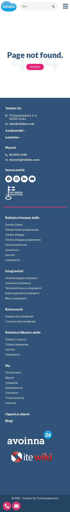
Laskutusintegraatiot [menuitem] (18, 283)
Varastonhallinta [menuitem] (16, 244)
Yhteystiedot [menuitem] (13, 372)
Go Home (35, 67)
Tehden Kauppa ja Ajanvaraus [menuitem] (23, 239)
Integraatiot (14, 271)
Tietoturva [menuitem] (11, 392)
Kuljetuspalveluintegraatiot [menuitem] (22, 293)
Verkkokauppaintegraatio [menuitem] (21, 278)
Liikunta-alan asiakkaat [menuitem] (20, 321)
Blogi (9, 421)
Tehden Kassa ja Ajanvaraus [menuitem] (22, 229)
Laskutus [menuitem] (10, 403)
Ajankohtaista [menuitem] (14, 387)
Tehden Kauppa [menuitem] (14, 234)
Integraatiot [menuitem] (12, 260)
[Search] (53, 6)
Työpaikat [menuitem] (11, 382)
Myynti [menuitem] (9, 377)
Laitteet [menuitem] (10, 255)
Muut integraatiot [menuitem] (16, 298)
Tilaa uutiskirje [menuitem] (14, 397)
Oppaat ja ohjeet (17, 414)
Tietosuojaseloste (47, 498)
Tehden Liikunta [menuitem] (15, 339)
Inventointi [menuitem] (12, 250)
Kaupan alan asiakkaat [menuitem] (19, 316)
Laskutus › (12, 137)
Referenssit (14, 309)
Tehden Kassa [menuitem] (13, 224)
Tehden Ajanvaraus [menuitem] (16, 344)
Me (7, 366)
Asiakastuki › (15, 130)
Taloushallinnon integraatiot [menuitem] (23, 288)
